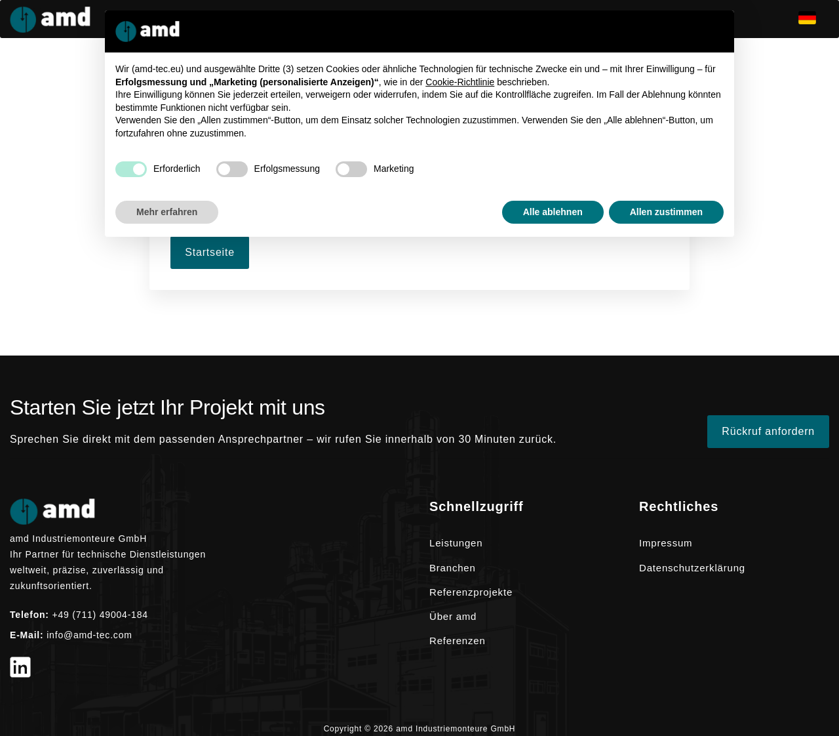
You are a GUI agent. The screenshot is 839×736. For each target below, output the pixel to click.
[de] (813, 19)
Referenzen (457, 640)
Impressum (665, 542)
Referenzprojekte (471, 592)
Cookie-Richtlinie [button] (459, 82)
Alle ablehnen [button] (553, 212)
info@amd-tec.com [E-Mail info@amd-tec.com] (89, 635)
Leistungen (455, 542)
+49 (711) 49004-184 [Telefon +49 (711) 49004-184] (100, 614)
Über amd (453, 616)
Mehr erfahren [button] (166, 212)
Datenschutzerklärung (692, 567)
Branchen (452, 567)
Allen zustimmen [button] (666, 212)
